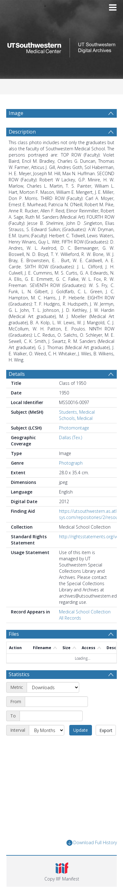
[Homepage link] (61, 46)
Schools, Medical (76, 418)
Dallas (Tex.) (70, 437)
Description (22, 131)
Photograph (71, 463)
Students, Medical (77, 412)
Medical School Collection (85, 612)
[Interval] (46, 730)
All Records (70, 618)
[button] (62, 871)
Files (14, 633)
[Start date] (56, 701)
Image (16, 113)
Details (17, 374)
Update (80, 730)
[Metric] (53, 687)
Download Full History (91, 843)
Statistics (19, 674)
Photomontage (74, 428)
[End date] (51, 716)
